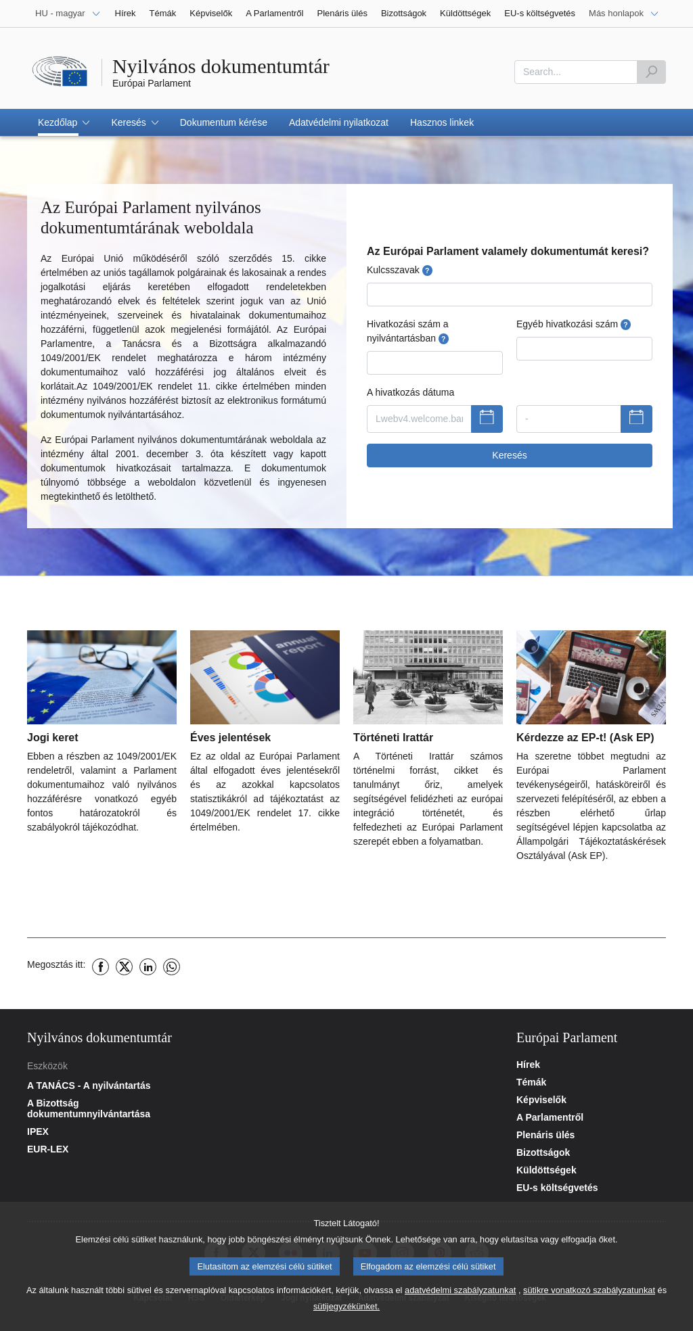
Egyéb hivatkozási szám (573, 324)
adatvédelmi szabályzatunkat (460, 1304)
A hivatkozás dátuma (410, 392)
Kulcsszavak (399, 270)
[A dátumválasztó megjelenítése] (487, 419)
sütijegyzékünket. (346, 1320)
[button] (63, 122)
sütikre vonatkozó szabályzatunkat (589, 1304)
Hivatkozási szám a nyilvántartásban (408, 331)
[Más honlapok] (624, 13)
